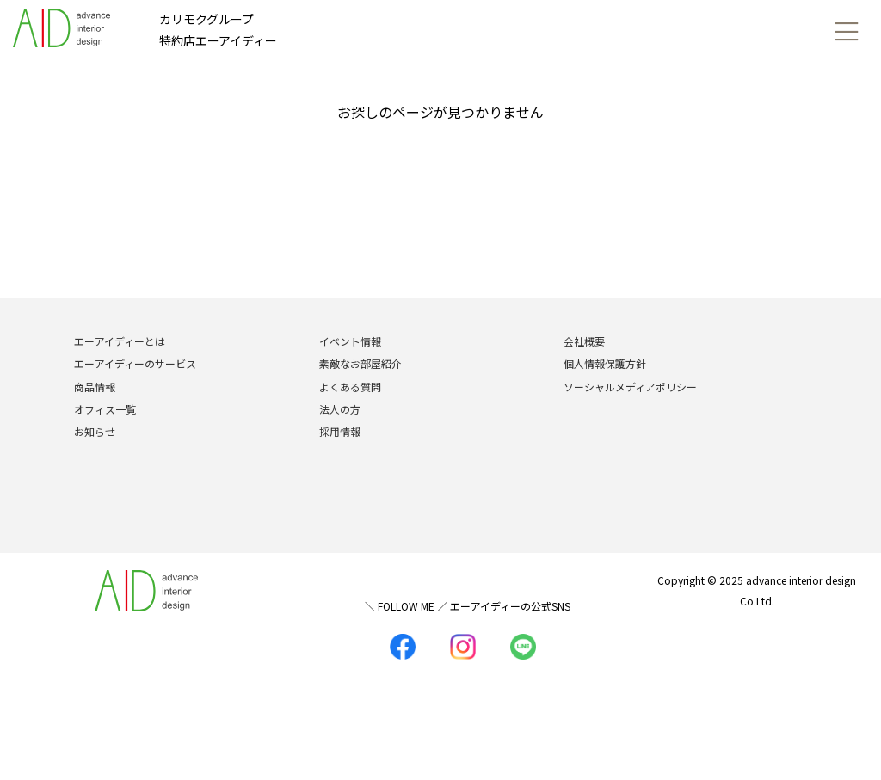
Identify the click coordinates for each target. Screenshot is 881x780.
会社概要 (584, 341)
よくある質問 (350, 386)
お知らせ (94, 431)
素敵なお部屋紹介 (360, 363)
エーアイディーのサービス (135, 363)
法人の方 (339, 409)
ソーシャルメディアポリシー (630, 386)
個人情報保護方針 (605, 363)
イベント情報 (350, 341)
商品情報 (94, 386)
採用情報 (339, 431)
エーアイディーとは (119, 341)
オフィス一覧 (105, 409)
